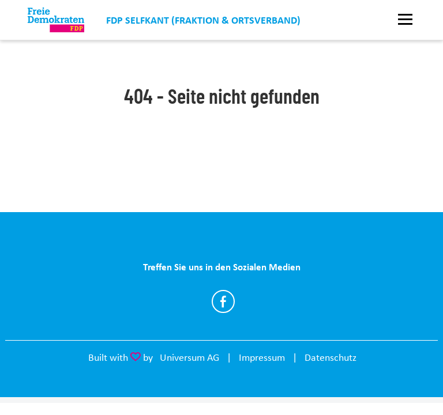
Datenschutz (330, 357)
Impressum (262, 357)
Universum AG (189, 357)
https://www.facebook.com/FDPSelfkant (223, 301)
